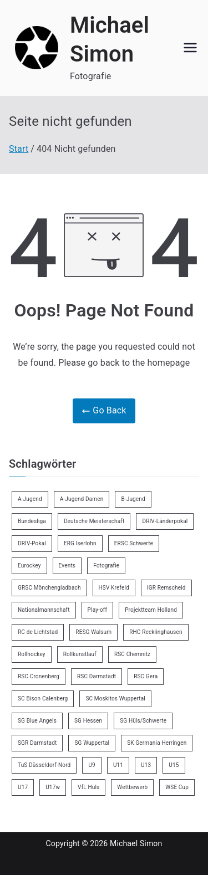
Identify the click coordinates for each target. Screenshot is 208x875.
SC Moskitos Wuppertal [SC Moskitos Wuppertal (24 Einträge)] (115, 698)
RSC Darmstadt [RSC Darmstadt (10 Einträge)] (96, 676)
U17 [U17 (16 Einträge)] (23, 787)
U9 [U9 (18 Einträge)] (91, 765)
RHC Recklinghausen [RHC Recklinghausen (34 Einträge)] (155, 632)
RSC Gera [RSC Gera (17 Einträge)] (146, 676)
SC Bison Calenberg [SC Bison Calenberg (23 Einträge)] (43, 698)
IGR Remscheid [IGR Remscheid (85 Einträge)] (166, 588)
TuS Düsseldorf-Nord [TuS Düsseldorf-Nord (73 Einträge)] (44, 765)
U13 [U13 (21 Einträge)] (146, 765)
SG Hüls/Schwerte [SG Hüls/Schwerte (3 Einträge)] (143, 721)
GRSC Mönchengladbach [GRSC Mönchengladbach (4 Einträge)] (49, 588)
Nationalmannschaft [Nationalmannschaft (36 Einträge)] (44, 610)
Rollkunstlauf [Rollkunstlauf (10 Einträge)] (80, 654)
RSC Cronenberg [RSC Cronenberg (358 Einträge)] (38, 676)
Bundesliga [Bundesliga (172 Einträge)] (32, 521)
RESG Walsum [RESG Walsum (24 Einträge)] (93, 632)
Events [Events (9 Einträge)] (67, 565)
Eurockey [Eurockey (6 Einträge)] (29, 565)
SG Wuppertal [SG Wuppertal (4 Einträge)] (91, 743)
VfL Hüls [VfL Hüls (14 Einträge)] (88, 787)
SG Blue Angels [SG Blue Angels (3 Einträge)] (37, 721)
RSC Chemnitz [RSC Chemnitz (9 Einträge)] (132, 654)
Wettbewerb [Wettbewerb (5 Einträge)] (132, 787)
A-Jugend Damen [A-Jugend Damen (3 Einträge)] (82, 499)
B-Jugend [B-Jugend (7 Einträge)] (133, 499)
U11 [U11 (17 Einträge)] (118, 765)
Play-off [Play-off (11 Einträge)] (98, 610)
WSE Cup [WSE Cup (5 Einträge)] (177, 787)
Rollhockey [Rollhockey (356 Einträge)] (31, 654)
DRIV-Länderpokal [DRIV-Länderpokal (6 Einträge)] (164, 521)
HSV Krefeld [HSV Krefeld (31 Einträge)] (114, 588)
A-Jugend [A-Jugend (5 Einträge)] (30, 499)
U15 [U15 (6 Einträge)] (174, 765)
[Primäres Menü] (190, 47)
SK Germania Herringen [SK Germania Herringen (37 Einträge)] (156, 743)
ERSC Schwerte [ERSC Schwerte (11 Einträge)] (134, 543)
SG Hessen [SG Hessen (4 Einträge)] (88, 721)
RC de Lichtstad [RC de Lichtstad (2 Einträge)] (38, 632)
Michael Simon (136, 843)
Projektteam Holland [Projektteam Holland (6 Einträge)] (151, 610)
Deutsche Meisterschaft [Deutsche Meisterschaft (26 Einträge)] (94, 521)
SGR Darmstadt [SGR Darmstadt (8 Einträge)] (37, 743)
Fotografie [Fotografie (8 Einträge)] (106, 565)
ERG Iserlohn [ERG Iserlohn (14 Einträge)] (80, 543)
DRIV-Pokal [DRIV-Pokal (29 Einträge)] (32, 543)
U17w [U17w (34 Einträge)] (52, 787)
